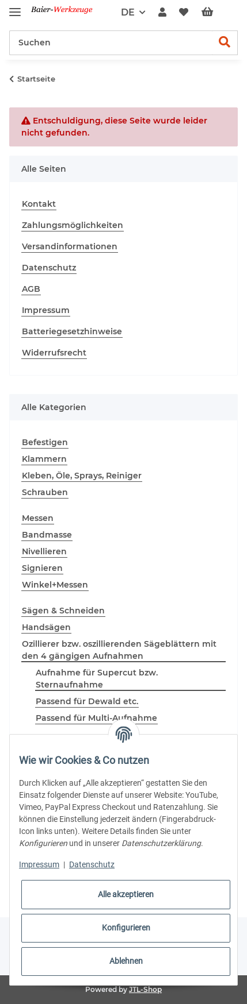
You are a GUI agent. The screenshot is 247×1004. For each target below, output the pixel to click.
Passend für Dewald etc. (87, 701)
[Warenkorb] (216, 12)
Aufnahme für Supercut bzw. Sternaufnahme (97, 678)
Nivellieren (44, 551)
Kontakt (39, 204)
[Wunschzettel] (184, 12)
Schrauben (45, 492)
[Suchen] (110, 42)
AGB (31, 289)
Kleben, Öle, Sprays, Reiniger (82, 475)
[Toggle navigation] (15, 7)
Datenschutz (49, 267)
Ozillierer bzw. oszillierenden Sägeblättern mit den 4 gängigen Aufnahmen (119, 650)
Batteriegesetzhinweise (72, 331)
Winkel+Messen (55, 585)
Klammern (44, 459)
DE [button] (128, 12)
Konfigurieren (126, 927)
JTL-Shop (145, 989)
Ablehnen (126, 961)
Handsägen (46, 627)
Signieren (42, 568)
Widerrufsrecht (54, 352)
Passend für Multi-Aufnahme (96, 718)
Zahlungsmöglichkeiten (72, 225)
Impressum (46, 310)
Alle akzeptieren (126, 894)
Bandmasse (47, 535)
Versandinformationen (69, 246)
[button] (162, 12)
